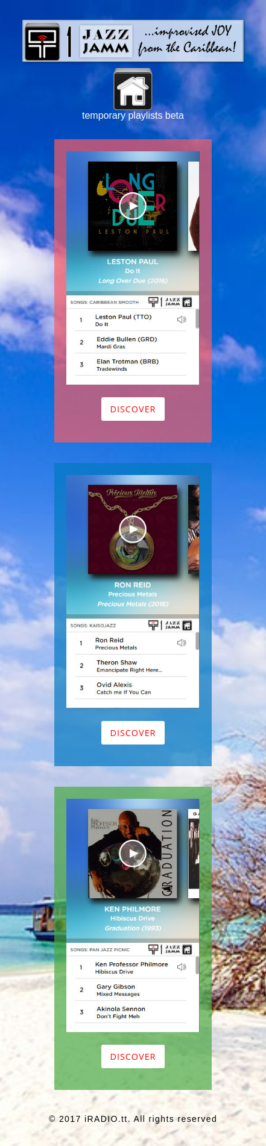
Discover (133, 409)
